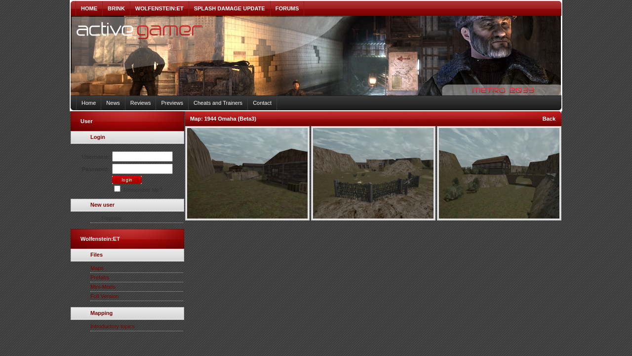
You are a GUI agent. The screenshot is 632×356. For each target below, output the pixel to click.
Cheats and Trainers (218, 103)
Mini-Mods (103, 287)
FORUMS (287, 8)
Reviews (140, 103)
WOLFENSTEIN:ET (159, 8)
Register (112, 218)
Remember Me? (138, 190)
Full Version (104, 296)
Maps (97, 268)
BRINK (116, 8)
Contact (262, 103)
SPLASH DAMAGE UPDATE (229, 8)
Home (88, 103)
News (113, 103)
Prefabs (99, 277)
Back (549, 119)
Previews (172, 103)
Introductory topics (112, 326)
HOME (89, 8)
